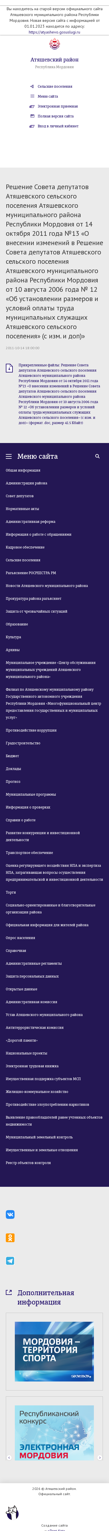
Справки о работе (20, 820)
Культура (13, 637)
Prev (9, 1458)
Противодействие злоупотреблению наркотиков (47, 1105)
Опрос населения (20, 938)
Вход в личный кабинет (58, 126)
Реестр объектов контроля (28, 1163)
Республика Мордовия (54, 67)
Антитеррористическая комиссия (35, 1028)
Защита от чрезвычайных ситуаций (36, 611)
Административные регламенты (34, 964)
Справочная (16, 951)
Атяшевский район (54, 60)
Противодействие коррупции (31, 730)
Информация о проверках (28, 807)
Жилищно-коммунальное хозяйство (37, 1092)
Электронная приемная (58, 106)
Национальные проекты (26, 1053)
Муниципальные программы (31, 794)
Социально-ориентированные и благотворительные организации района (50, 908)
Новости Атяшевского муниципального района (47, 586)
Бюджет (12, 756)
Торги (11, 892)
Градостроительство (23, 743)
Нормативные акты (22, 509)
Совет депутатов (20, 496)
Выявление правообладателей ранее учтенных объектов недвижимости (54, 1120)
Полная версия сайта (56, 116)
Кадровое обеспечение (25, 547)
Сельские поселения (55, 87)
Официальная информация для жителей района (47, 925)
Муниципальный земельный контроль (39, 1137)
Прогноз (13, 782)
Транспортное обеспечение (29, 853)
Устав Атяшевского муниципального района (44, 1015)
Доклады (13, 769)
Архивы (13, 650)
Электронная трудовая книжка (32, 1066)
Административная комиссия (31, 1002)
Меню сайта (48, 96)
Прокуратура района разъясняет (33, 599)
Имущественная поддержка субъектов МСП (43, 1079)
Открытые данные (21, 989)
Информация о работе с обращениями (39, 534)
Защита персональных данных (32, 976)
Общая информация (23, 470)
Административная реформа (30, 522)
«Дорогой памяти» (22, 1040)
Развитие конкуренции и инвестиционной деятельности (43, 836)
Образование (17, 624)
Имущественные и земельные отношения (42, 1150)
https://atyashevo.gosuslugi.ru (54, 32)
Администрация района (26, 483)
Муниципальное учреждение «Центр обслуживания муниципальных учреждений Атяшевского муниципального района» (51, 670)
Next (100, 1458)
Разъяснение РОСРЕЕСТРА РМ (31, 573)
